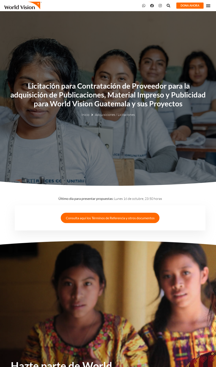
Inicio (85, 114)
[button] (208, 5)
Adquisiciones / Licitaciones (115, 114)
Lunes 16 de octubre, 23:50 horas (110, 198)
